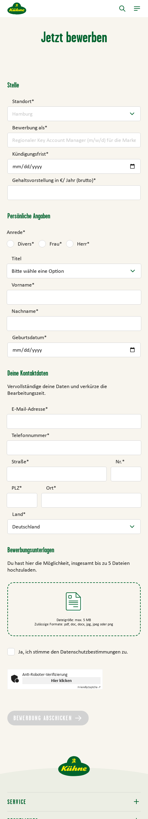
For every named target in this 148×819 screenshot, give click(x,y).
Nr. (120, 461)
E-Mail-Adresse (30, 409)
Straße (20, 461)
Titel (16, 258)
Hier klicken (61, 680)
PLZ (17, 487)
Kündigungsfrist (30, 153)
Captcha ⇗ (89, 687)
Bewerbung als (29, 127)
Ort (51, 487)
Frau (56, 243)
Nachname (25, 311)
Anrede (16, 232)
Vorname (23, 284)
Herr (83, 243)
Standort (23, 101)
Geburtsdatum (29, 337)
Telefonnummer (31, 435)
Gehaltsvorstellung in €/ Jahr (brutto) (54, 180)
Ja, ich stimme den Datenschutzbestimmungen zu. (73, 651)
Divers (26, 243)
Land (19, 514)
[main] (74, 386)
